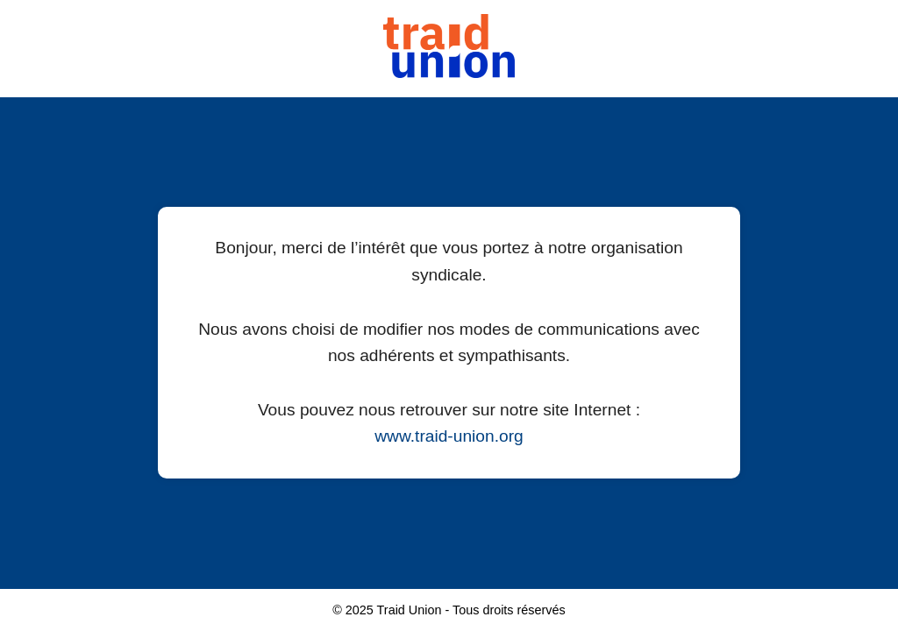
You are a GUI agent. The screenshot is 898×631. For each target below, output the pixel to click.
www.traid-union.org (449, 436)
